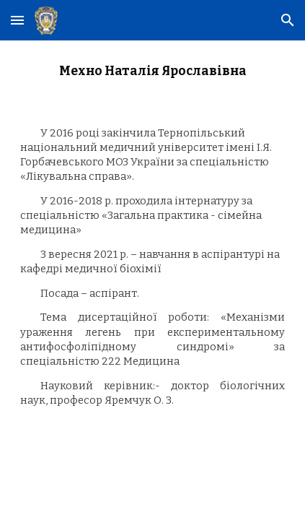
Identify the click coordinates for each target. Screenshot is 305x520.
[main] (152, 71)
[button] (17, 20)
